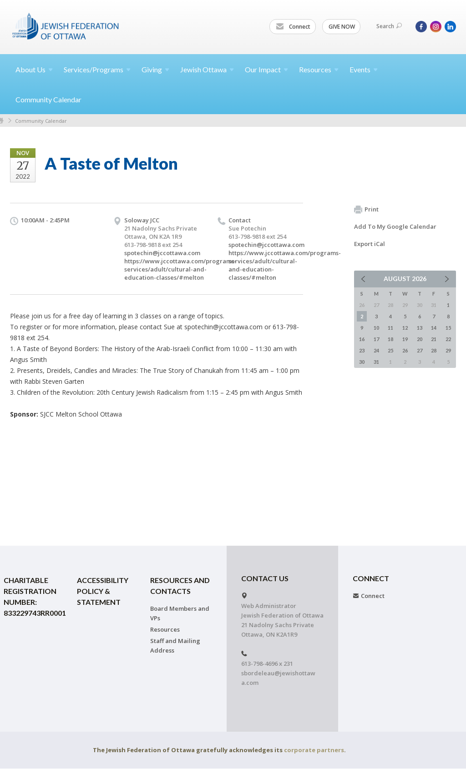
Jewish (207, 69)
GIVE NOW (342, 26)
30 (362, 362)
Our (266, 69)
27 (419, 350)
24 (376, 350)
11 (390, 328)
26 (405, 350)
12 (405, 328)
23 (362, 350)
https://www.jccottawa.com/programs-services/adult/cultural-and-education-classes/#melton (180, 269)
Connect (293, 27)
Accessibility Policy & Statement (102, 591)
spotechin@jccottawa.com (162, 253)
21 (433, 339)
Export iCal (369, 244)
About (34, 69)
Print (366, 209)
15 (448, 328)
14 (433, 328)
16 (362, 339)
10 (376, 328)
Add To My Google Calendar (395, 226)
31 (376, 362)
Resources (165, 629)
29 (448, 350)
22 (448, 339)
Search (389, 26)
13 (419, 328)
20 (419, 339)
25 (390, 350)
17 (376, 339)
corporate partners (314, 750)
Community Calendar (48, 99)
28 (433, 350)
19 (405, 339)
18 (390, 339)
